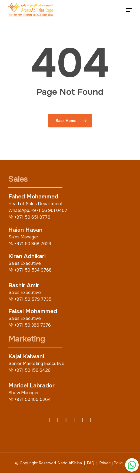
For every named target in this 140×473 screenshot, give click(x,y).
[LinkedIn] (74, 420)
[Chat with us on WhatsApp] (132, 465)
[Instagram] (66, 420)
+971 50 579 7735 (32, 299)
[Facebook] (50, 420)
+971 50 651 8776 (32, 217)
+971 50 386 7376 (32, 325)
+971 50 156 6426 (32, 370)
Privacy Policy (112, 463)
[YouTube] (82, 420)
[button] (129, 10)
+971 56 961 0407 (49, 210)
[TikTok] (89, 420)
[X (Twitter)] (58, 420)
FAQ (90, 463)
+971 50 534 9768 (33, 270)
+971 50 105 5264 (32, 399)
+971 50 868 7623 (32, 243)
